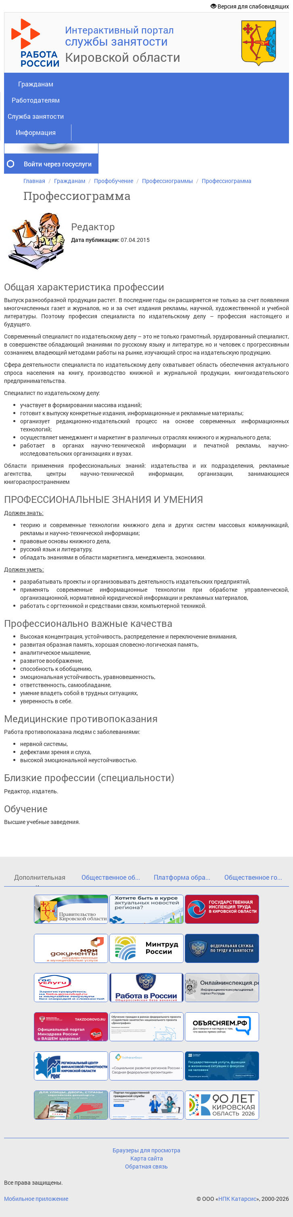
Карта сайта (146, 1158)
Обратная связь (146, 1166)
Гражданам (35, 84)
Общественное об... (111, 877)
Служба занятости (36, 116)
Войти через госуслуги (58, 164)
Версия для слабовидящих (250, 6)
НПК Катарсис (237, 1198)
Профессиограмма (226, 181)
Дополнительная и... (39, 879)
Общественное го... (253, 877)
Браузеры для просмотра (146, 1150)
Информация (36, 132)
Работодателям (36, 100)
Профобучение (113, 181)
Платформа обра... (182, 877)
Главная (34, 181)
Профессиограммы (167, 181)
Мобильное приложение (36, 1198)
